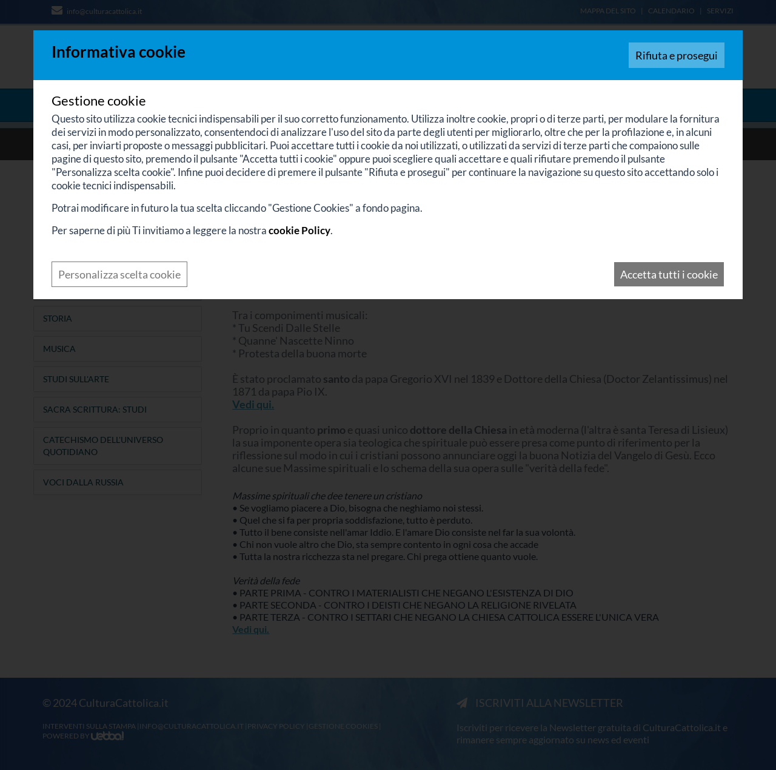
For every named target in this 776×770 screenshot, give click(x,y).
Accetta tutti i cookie (669, 274)
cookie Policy (299, 230)
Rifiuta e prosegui (676, 55)
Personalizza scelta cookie (119, 274)
